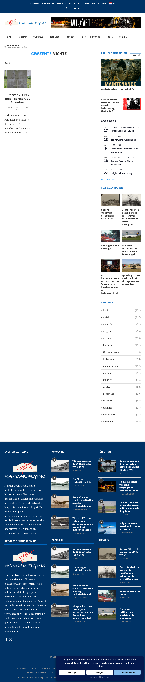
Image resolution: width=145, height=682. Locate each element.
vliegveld (38, 37)
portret (69, 37)
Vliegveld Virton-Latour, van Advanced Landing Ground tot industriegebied (82, 524)
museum (122, 379)
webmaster (15, 107)
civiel (9, 37)
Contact (61, 3)
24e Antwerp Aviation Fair (123, 140)
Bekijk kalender (108, 179)
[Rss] (79, 8)
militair (23, 37)
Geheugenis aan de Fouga (110, 247)
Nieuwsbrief (48, 3)
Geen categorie (122, 352)
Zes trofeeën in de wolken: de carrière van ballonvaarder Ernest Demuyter (130, 217)
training (122, 407)
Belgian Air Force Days (122, 173)
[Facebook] (66, 8)
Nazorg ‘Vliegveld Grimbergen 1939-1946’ (107, 214)
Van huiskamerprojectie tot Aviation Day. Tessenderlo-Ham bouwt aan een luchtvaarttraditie (110, 284)
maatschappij (122, 366)
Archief (102, 3)
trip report (122, 414)
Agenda (123, 37)
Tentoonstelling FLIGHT (122, 131)
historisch (95, 37)
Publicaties (74, 3)
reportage (122, 393)
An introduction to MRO (117, 89)
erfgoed (122, 331)
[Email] (75, 8)
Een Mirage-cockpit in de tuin (81, 481)
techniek (54, 37)
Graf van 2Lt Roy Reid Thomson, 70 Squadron (17, 98)
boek (110, 37)
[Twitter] (70, 8)
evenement (122, 338)
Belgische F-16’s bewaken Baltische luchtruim (129, 526)
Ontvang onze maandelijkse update (40, 672)
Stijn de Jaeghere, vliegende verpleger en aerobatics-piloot (129, 486)
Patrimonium (13, 46)
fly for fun (122, 345)
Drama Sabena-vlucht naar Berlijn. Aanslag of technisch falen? (83, 501)
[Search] (139, 55)
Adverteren (89, 3)
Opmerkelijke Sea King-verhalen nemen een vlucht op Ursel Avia (129, 465)
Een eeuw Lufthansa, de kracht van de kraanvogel (129, 250)
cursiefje (122, 324)
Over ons (34, 3)
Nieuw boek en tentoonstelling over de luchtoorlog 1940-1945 (110, 105)
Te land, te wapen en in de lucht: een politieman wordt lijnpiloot (129, 507)
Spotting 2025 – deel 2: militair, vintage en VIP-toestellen (131, 280)
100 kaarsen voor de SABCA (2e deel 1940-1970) (82, 464)
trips (83, 37)
